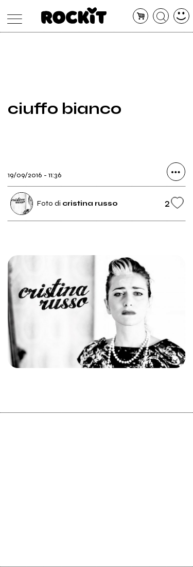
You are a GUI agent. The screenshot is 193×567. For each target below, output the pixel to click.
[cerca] (161, 16)
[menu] (12, 16)
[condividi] (176, 171)
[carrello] (141, 16)
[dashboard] (181, 16)
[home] (74, 15)
